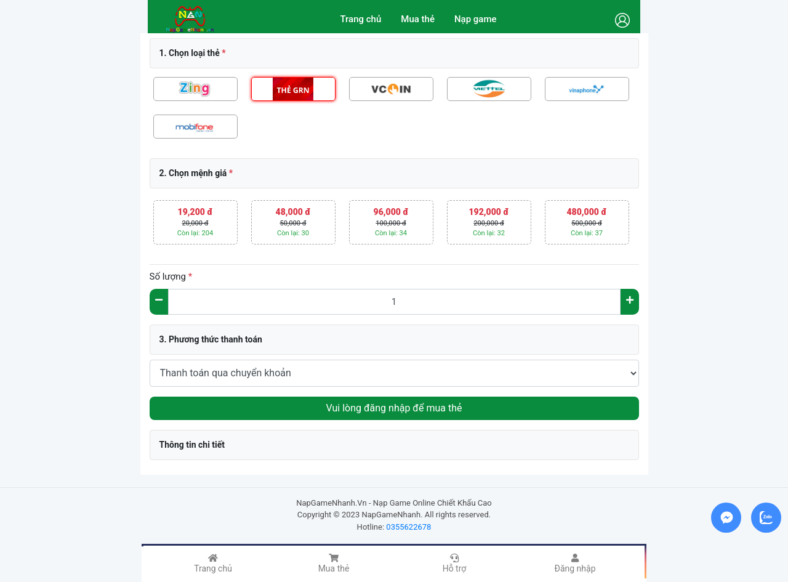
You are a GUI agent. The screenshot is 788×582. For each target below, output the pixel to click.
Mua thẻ (418, 19)
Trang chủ (360, 19)
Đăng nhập (575, 563)
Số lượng (171, 276)
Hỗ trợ (455, 563)
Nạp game (475, 19)
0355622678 (408, 526)
